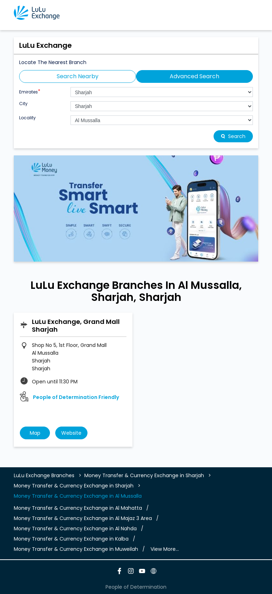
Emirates (29, 91)
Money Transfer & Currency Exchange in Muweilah (76, 549)
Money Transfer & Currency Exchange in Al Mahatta (78, 508)
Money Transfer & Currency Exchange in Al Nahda (75, 528)
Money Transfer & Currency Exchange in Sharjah (144, 475)
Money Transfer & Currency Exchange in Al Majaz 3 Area (83, 518)
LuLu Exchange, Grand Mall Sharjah (76, 325)
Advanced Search (194, 76)
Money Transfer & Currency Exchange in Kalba (71, 539)
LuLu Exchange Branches (45, 475)
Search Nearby (77, 76)
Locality (27, 117)
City (23, 103)
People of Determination (136, 586)
